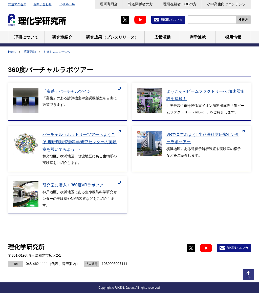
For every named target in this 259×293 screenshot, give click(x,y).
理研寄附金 (109, 4)
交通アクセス (17, 4)
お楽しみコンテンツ (57, 52)
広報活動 (30, 52)
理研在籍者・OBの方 (180, 4)
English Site (67, 4)
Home (12, 52)
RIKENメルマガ (171, 19)
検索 (242, 19)
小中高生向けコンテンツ (226, 4)
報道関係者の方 (140, 4)
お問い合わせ (42, 4)
